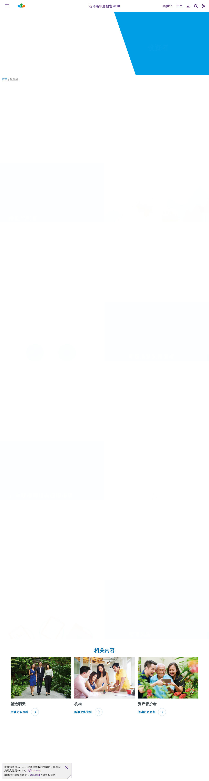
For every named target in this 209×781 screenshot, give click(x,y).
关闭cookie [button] (34, 770)
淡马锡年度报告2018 (104, 6)
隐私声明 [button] (35, 775)
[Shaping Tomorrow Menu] (21, 6)
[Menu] (7, 6)
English (167, 6)
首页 (5, 79)
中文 (179, 6)
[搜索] (196, 6)
